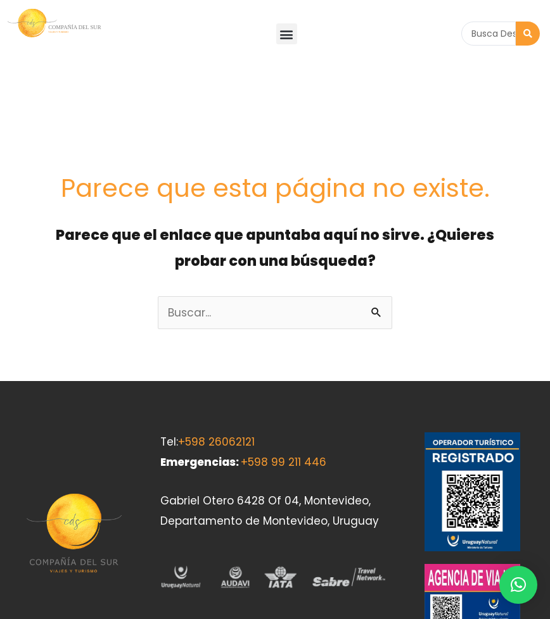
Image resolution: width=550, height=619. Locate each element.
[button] (286, 33)
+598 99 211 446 (283, 395)
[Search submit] (528, 34)
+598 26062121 (216, 375)
